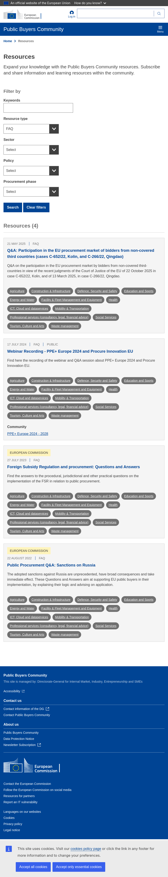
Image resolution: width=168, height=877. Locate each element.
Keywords (12, 100)
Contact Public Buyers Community (27, 715)
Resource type (16, 119)
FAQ (9, 129)
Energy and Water (22, 300)
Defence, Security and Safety (97, 291)
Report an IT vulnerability (20, 802)
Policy (9, 160)
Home (8, 41)
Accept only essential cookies (79, 867)
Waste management (65, 326)
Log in (71, 14)
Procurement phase (20, 181)
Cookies (9, 818)
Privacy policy (13, 824)
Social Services (105, 317)
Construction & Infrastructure (51, 291)
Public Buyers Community (25, 675)
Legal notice (12, 830)
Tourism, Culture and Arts (27, 326)
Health (113, 300)
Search (13, 207)
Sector (9, 140)
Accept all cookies (33, 867)
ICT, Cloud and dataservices (29, 308)
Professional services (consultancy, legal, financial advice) (49, 317)
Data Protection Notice (19, 739)
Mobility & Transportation (72, 308)
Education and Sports (138, 291)
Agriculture (17, 291)
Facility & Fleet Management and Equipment (71, 300)
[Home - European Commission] (25, 14)
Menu (160, 29)
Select (11, 150)
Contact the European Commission (27, 784)
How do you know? (90, 3)
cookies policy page (85, 849)
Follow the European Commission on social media (37, 790)
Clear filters (36, 207)
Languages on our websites (22, 811)
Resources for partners (19, 796)
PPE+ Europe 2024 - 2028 (27, 434)
